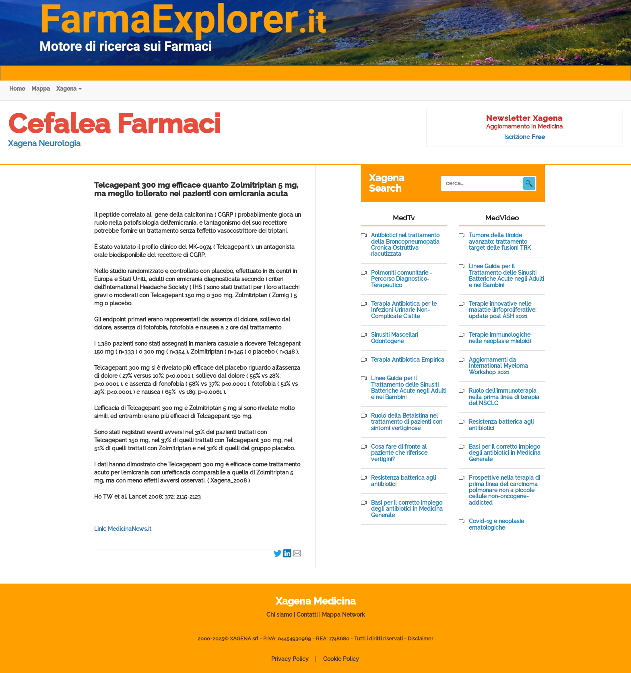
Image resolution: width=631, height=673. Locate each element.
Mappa (40, 88)
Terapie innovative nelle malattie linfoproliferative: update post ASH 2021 (502, 310)
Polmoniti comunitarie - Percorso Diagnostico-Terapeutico (401, 279)
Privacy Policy (290, 659)
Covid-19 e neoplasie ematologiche (496, 524)
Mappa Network (343, 614)
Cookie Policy (341, 659)
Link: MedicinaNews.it (122, 529)
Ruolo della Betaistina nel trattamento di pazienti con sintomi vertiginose (406, 422)
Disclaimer (420, 639)
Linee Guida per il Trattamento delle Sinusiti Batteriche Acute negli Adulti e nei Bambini (408, 387)
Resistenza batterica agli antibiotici (403, 481)
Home (17, 88)
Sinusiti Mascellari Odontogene (394, 338)
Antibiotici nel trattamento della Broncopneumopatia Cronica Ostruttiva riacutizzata (405, 244)
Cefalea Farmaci (114, 124)
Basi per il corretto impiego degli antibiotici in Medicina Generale (407, 509)
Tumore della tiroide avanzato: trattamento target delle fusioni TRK (500, 241)
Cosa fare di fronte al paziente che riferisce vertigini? (399, 453)
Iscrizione (524, 137)
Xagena (69, 88)
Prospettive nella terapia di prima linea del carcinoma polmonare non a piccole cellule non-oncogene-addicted (504, 490)
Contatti (307, 614)
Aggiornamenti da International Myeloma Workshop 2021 (498, 366)
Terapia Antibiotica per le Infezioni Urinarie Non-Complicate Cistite (404, 310)
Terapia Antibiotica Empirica (407, 360)
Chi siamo (279, 614)
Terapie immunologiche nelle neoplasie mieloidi (500, 338)
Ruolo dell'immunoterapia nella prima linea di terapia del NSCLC (504, 397)
